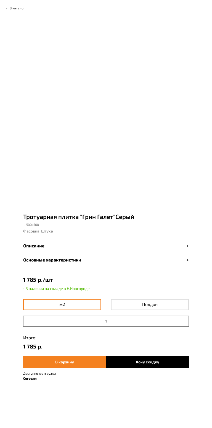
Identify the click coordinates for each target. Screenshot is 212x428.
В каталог (17, 8)
